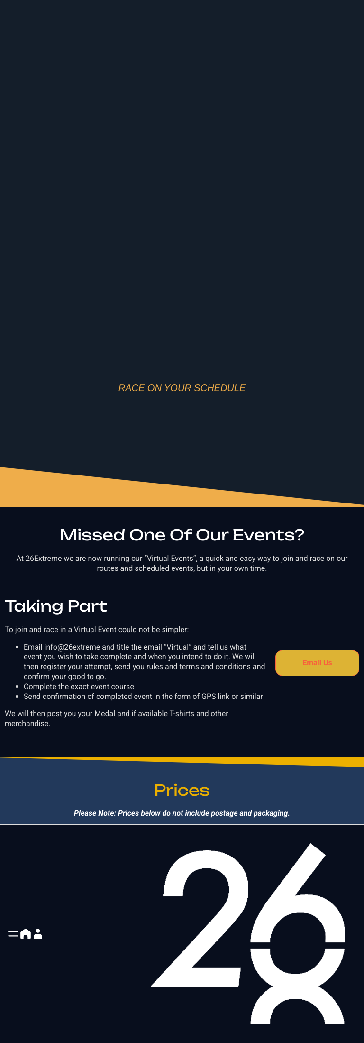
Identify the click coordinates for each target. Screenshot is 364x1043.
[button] (13, 934)
